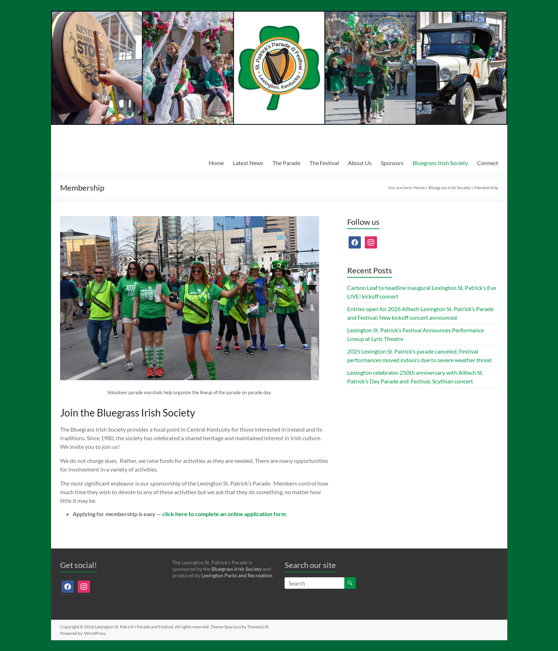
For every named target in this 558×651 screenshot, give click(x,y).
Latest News (248, 162)
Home (216, 162)
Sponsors (392, 162)
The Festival (324, 162)
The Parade (286, 162)
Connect (487, 162)
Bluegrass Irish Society (440, 162)
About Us (360, 162)
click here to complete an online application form (224, 513)
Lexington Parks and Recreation (236, 575)
